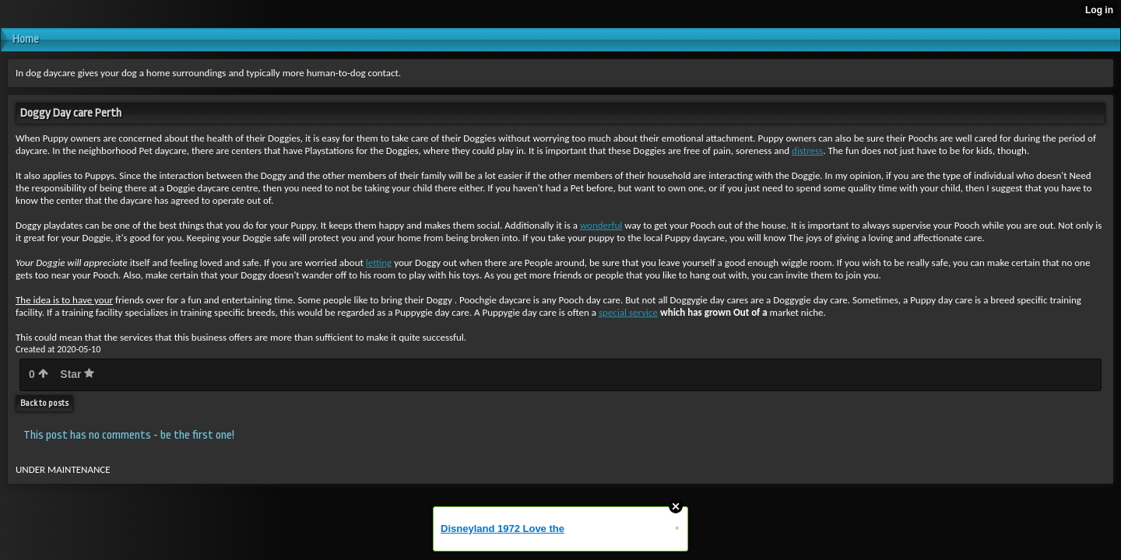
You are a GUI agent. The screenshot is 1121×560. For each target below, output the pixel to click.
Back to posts (44, 403)
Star (77, 374)
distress (807, 150)
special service (628, 312)
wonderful (601, 225)
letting (379, 262)
